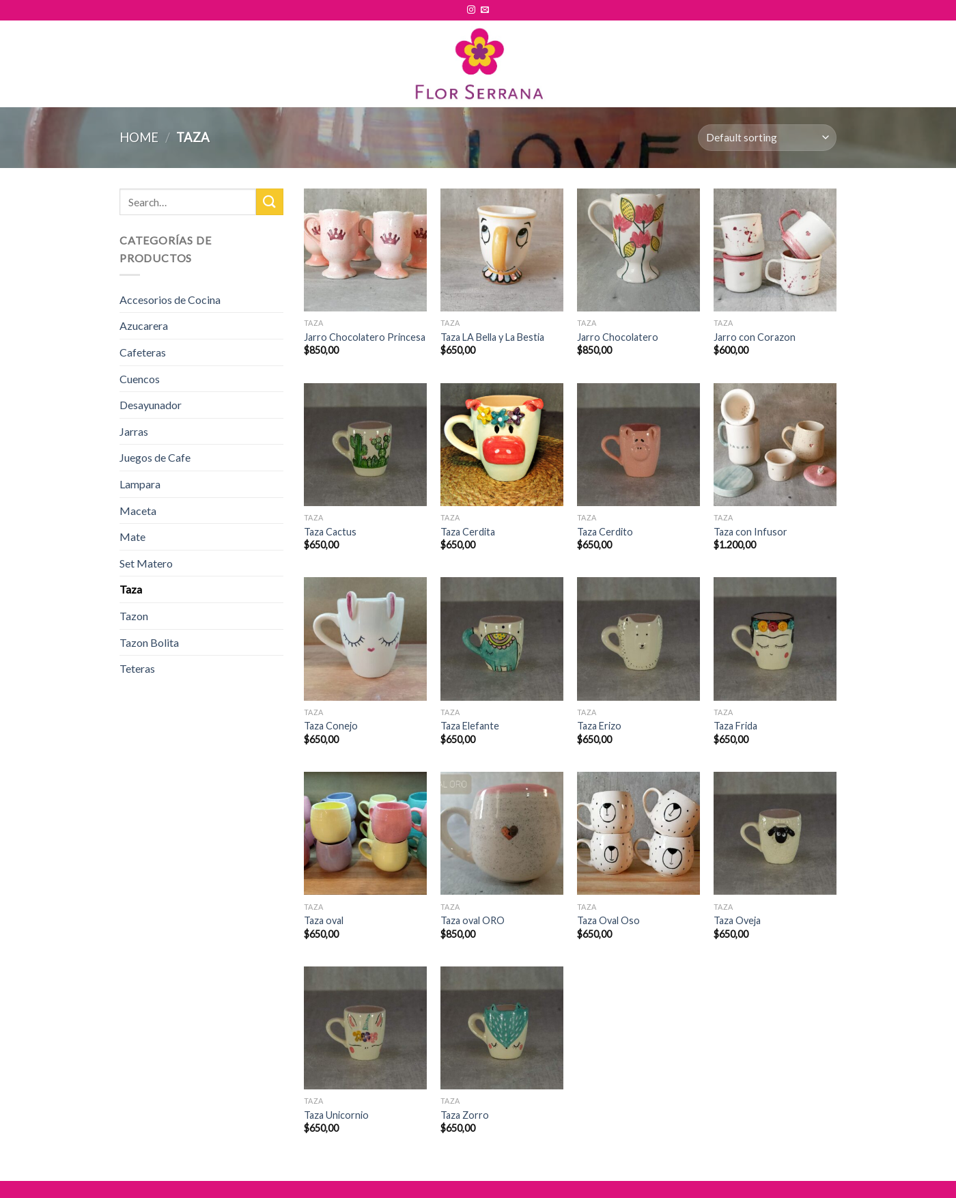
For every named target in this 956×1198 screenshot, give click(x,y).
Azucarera (144, 325)
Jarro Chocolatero (617, 337)
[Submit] (269, 202)
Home (139, 137)
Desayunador (151, 404)
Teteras (137, 668)
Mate (132, 536)
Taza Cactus (330, 532)
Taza (131, 589)
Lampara (140, 483)
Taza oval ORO (472, 920)
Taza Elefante (469, 726)
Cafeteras (143, 352)
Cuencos (140, 378)
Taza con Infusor (750, 532)
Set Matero (146, 563)
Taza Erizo (599, 726)
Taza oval (323, 920)
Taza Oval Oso (608, 920)
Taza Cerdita (467, 532)
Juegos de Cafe (155, 457)
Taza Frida (735, 726)
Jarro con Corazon (755, 337)
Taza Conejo (331, 726)
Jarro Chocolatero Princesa (364, 337)
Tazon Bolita (149, 642)
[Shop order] (767, 137)
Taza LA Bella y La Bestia (492, 337)
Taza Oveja (737, 920)
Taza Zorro (464, 1115)
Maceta (138, 510)
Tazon (134, 615)
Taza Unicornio (336, 1115)
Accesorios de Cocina (170, 299)
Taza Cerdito (605, 532)
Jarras (134, 431)
